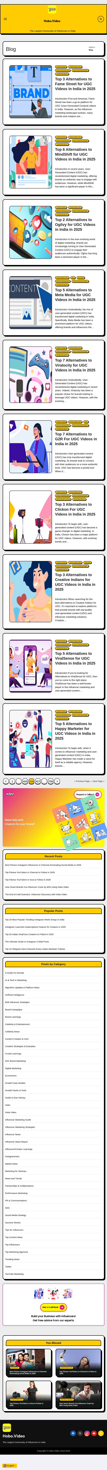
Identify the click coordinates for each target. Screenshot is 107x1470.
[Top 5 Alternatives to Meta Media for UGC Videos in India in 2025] (31, 302)
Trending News (12, 1259)
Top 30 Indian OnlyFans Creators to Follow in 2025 (29, 934)
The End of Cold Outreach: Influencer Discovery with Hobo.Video (36, 894)
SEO (7, 1208)
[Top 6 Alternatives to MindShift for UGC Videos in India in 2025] (31, 162)
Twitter (8, 1266)
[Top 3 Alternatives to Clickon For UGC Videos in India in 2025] (31, 517)
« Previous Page (82, 781)
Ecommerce (11, 1075)
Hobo (73, 277)
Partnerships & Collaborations (19, 1186)
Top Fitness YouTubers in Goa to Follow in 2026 (28, 880)
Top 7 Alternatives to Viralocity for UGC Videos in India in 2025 (75, 365)
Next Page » (98, 781)
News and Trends (13, 1178)
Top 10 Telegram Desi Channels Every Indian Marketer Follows (35, 949)
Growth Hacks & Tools (15, 1090)
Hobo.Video (52, 21)
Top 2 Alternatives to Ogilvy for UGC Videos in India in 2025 (75, 225)
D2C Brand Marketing (15, 1061)
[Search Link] (101, 19)
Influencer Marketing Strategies (80, 70)
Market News (11, 1164)
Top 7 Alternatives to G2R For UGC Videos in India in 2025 (76, 439)
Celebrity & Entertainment (17, 1024)
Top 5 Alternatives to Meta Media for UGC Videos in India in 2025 (75, 295)
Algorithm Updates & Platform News (22, 987)
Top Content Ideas (14, 1237)
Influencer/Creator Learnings (63, 499)
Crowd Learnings (13, 1053)
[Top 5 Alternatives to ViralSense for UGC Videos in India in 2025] (31, 666)
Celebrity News (12, 1031)
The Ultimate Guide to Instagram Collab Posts (27, 941)
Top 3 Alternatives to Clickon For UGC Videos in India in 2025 (75, 509)
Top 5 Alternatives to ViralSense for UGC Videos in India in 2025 (75, 658)
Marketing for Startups (15, 1171)
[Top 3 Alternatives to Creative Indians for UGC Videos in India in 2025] (31, 591)
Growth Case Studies (15, 1083)
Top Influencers (12, 1244)
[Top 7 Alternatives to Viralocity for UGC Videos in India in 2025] (31, 375)
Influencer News (13, 1134)
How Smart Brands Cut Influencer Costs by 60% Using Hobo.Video (37, 887)
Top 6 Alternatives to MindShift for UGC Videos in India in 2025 (75, 154)
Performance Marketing (16, 1193)
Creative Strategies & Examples (20, 1046)
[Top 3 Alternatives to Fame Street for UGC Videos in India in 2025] (31, 92)
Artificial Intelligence (14, 995)
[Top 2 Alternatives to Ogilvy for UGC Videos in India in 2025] (31, 232)
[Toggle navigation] (5, 19)
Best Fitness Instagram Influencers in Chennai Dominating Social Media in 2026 (43, 865)
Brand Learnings (13, 1017)
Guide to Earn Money (15, 1098)
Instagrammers (12, 1156)
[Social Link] (73, 1433)
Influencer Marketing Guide (62, 70)
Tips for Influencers (14, 1230)
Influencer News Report (16, 1142)
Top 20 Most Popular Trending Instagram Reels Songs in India (34, 919)
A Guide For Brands (61, 66)
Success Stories (13, 1222)
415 (25, 781)
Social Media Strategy (15, 1215)
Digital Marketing (13, 1068)
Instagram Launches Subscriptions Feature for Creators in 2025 (35, 927)
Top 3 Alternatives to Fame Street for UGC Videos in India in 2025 (75, 84)
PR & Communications (16, 1200)
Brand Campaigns (13, 1009)
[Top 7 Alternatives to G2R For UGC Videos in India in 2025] (31, 447)
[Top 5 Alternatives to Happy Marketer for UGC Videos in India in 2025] (31, 738)
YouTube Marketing (14, 1274)
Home (91, 47)
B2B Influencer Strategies (17, 1002)
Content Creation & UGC (75, 66)
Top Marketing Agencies (62, 73)
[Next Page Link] (57, 781)
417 (38, 781)
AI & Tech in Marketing (16, 980)
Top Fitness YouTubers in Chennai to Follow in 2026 (30, 872)
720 (51, 781)
